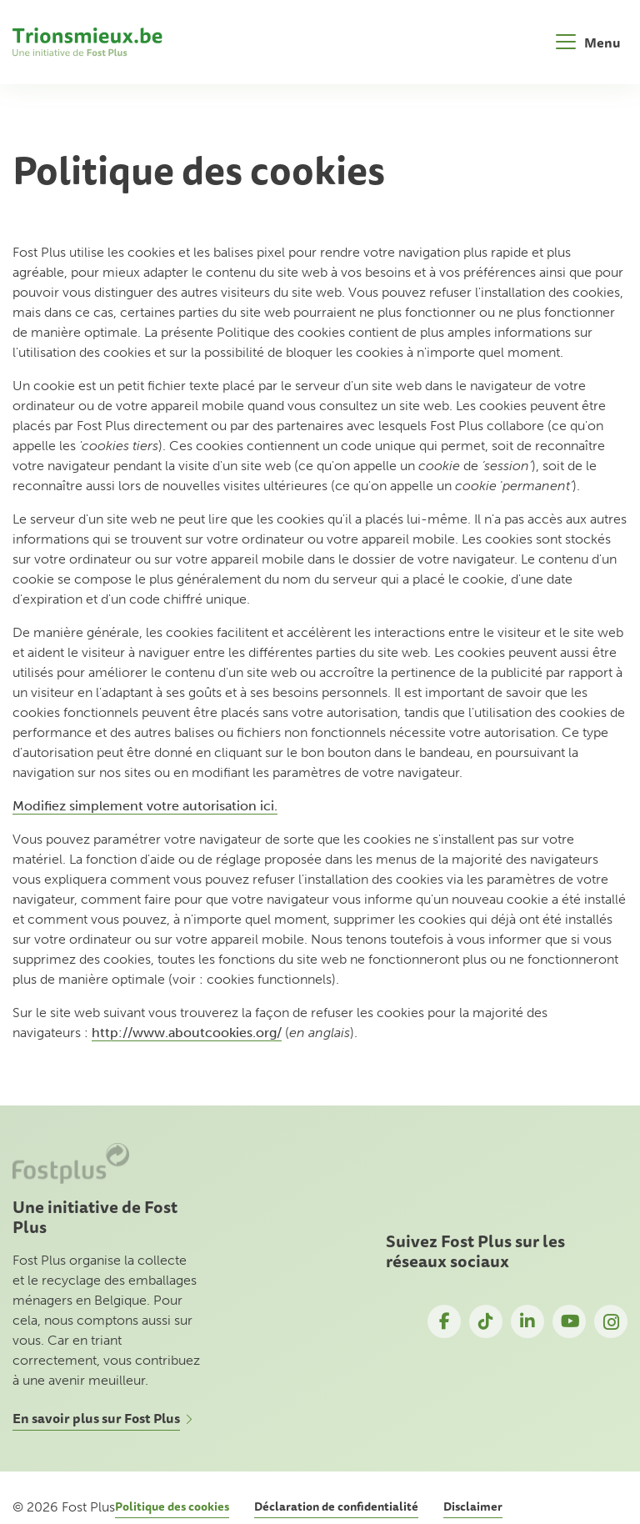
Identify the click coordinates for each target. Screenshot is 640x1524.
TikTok (485, 1321)
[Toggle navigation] (588, 42)
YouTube (569, 1321)
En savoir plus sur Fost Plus (96, 1418)
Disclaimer (472, 1506)
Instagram (611, 1321)
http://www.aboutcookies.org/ (187, 1032)
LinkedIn (527, 1321)
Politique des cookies (172, 1506)
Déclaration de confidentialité (336, 1506)
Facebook (444, 1321)
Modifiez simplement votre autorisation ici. (145, 806)
